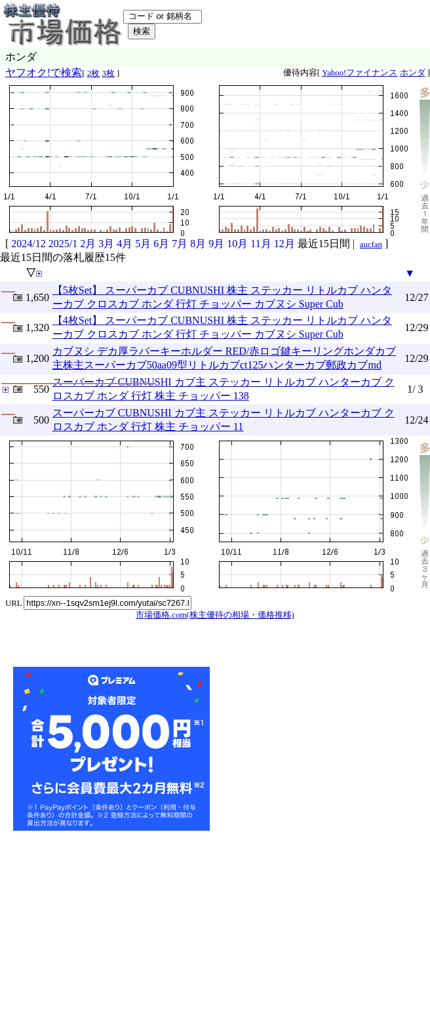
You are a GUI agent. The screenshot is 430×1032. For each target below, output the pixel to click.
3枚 (108, 73)
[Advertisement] (310, 749)
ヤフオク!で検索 (43, 72)
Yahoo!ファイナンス (359, 72)
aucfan (371, 244)
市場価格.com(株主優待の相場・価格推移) (215, 615)
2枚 (93, 73)
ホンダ (412, 72)
